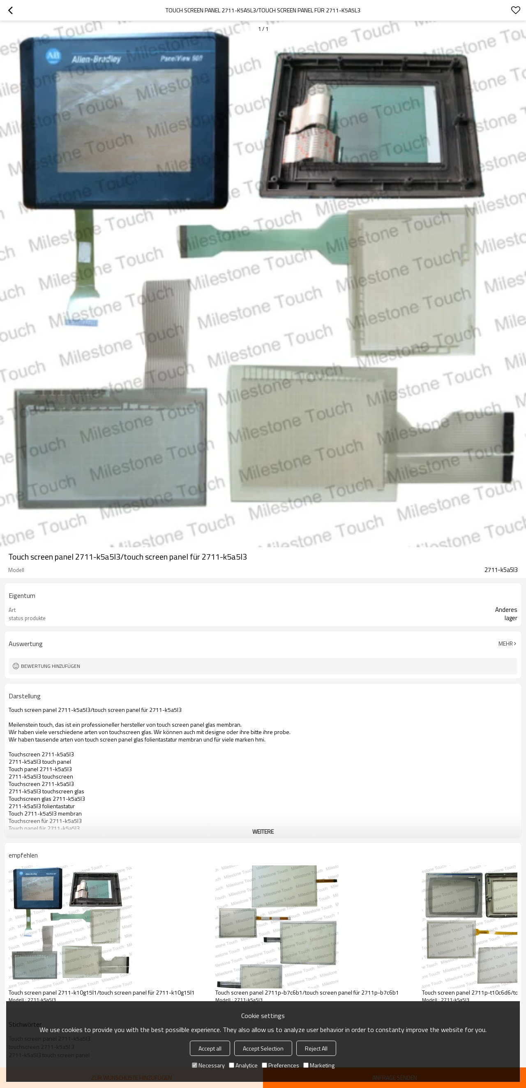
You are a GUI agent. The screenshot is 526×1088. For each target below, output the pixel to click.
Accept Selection (263, 1048)
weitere (263, 831)
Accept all (209, 1048)
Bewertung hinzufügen (50, 666)
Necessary (208, 1065)
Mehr (505, 643)
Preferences (280, 1065)
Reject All (316, 1048)
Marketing (319, 1065)
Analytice (243, 1065)
